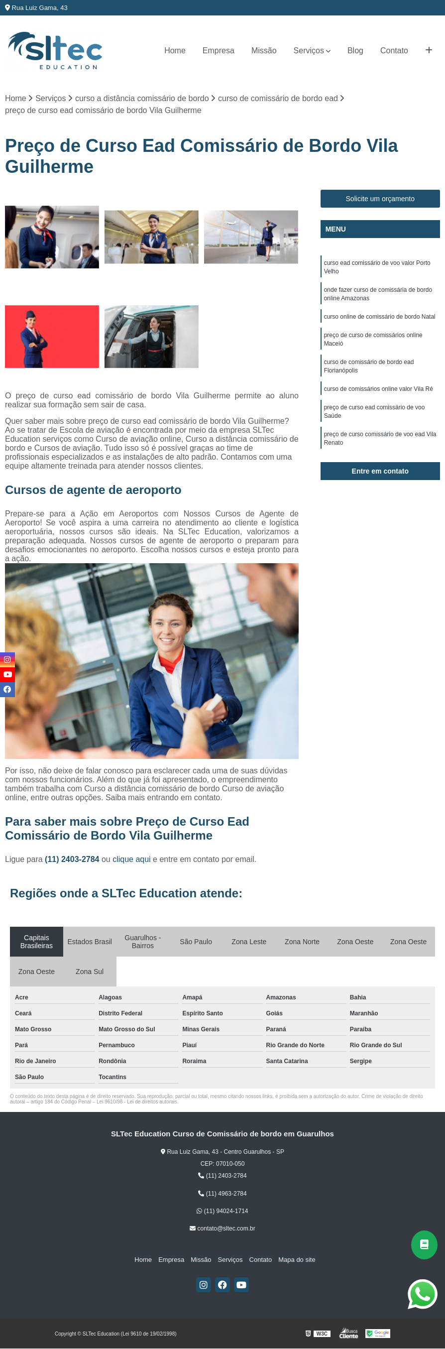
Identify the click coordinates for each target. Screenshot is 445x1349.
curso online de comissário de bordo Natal (380, 319)
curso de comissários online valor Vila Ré (378, 393)
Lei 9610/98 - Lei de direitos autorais (137, 1102)
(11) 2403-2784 (73, 860)
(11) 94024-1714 (222, 1211)
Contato (394, 50)
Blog (355, 50)
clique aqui (131, 860)
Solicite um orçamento (380, 199)
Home (175, 50)
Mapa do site (292, 1259)
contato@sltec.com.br (222, 1229)
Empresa (218, 50)
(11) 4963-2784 (222, 1194)
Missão (264, 50)
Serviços (309, 50)
